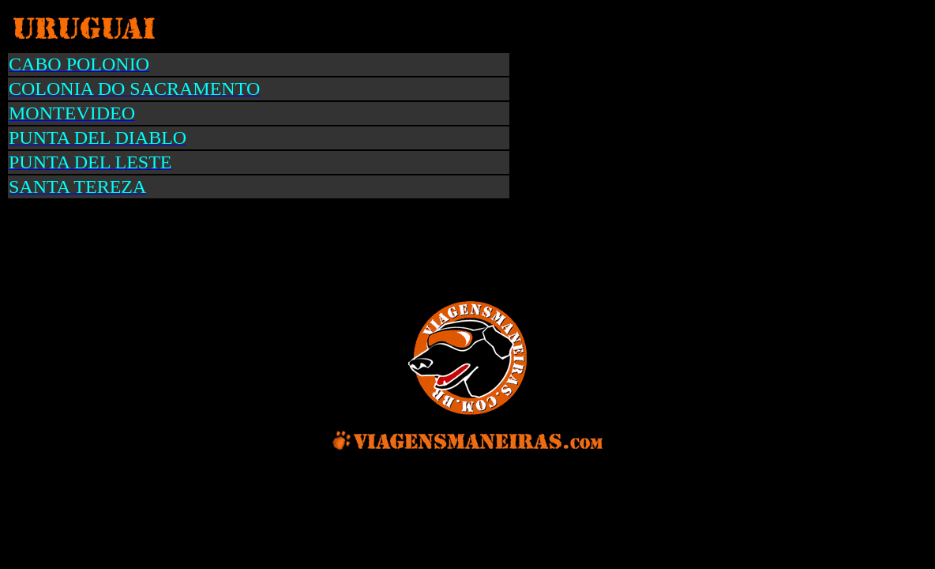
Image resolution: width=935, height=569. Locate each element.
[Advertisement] (300, 248)
